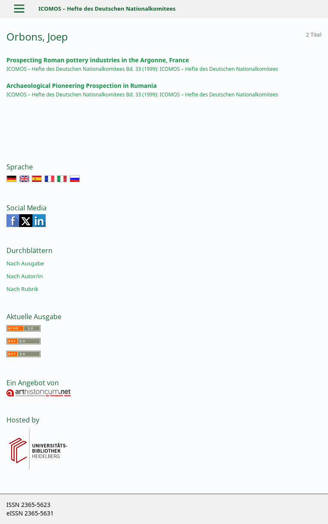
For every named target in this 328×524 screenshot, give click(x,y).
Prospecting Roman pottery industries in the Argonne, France (97, 60)
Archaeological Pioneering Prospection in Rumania (81, 86)
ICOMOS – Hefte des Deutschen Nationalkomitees (107, 8)
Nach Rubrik (22, 289)
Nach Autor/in (24, 276)
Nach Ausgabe (25, 263)
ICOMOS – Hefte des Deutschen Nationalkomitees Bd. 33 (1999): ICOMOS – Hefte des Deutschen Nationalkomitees (142, 68)
